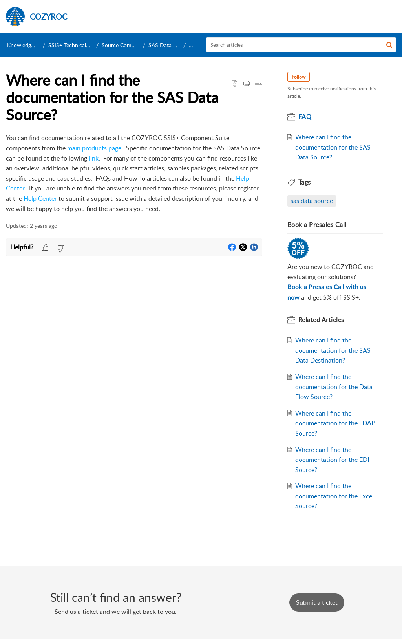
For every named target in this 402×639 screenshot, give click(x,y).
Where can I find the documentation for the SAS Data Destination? (333, 350)
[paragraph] (134, 173)
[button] (389, 44)
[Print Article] (246, 84)
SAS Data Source (169, 45)
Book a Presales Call (317, 224)
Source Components (126, 45)
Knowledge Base (27, 45)
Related (321, 319)
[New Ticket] (316, 602)
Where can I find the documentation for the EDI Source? (332, 459)
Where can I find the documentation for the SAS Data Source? (333, 147)
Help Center (40, 198)
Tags (304, 182)
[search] (301, 44)
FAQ (194, 45)
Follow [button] (298, 76)
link (94, 158)
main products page (94, 148)
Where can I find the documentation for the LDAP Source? (335, 423)
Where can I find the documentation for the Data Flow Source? (334, 386)
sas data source (312, 200)
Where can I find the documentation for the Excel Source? (334, 496)
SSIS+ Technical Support (77, 45)
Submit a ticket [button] (317, 602)
